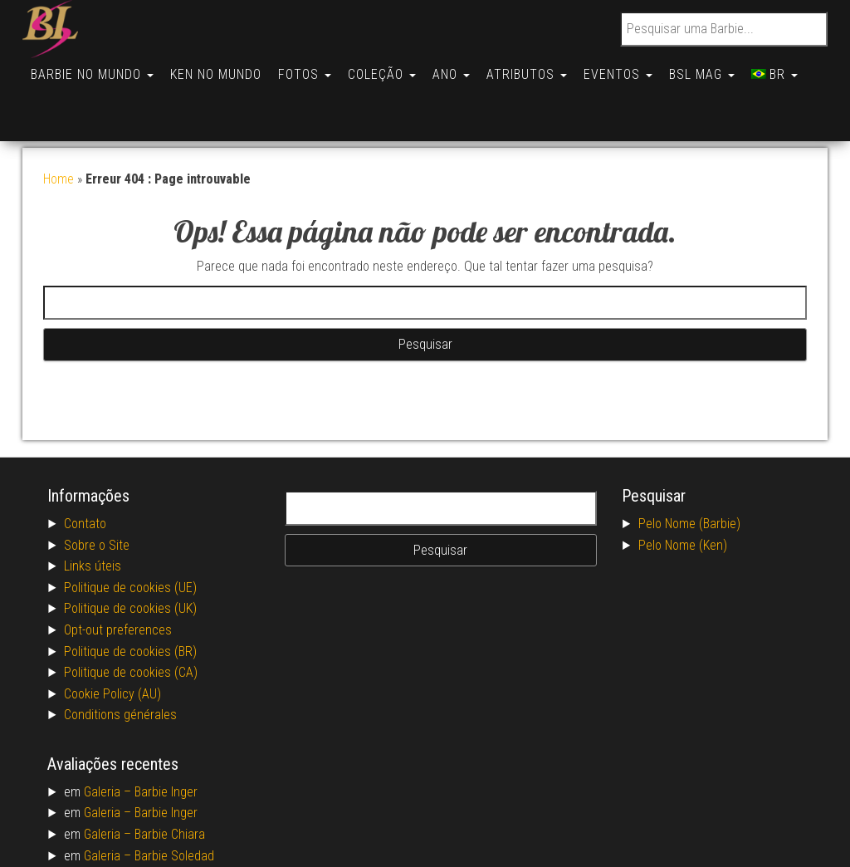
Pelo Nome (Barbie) (689, 465)
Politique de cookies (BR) (130, 593)
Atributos (545, 68)
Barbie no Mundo (93, 68)
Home (58, 121)
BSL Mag (727, 68)
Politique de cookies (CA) (131, 614)
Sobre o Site (96, 487)
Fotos (313, 68)
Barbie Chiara (169, 776)
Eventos (639, 68)
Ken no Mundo (220, 68)
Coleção (393, 68)
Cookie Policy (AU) (112, 636)
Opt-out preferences (118, 572)
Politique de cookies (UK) (130, 550)
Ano (466, 68)
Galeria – (109, 734)
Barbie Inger (166, 734)
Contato (85, 465)
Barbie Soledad (174, 798)
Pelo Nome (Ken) (682, 487)
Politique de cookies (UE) (130, 529)
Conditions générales (120, 656)
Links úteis (92, 508)
